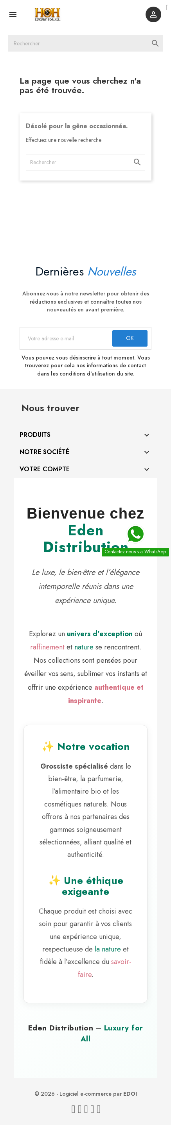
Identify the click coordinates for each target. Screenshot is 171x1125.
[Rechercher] (85, 43)
